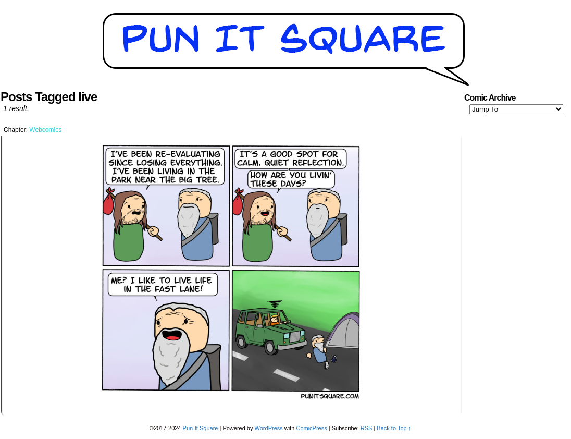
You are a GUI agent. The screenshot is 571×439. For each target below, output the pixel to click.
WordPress (269, 428)
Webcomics (45, 129)
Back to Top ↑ (394, 428)
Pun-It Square (200, 428)
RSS (367, 428)
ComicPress (311, 428)
